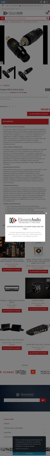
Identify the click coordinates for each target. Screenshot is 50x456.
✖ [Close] (46, 213)
